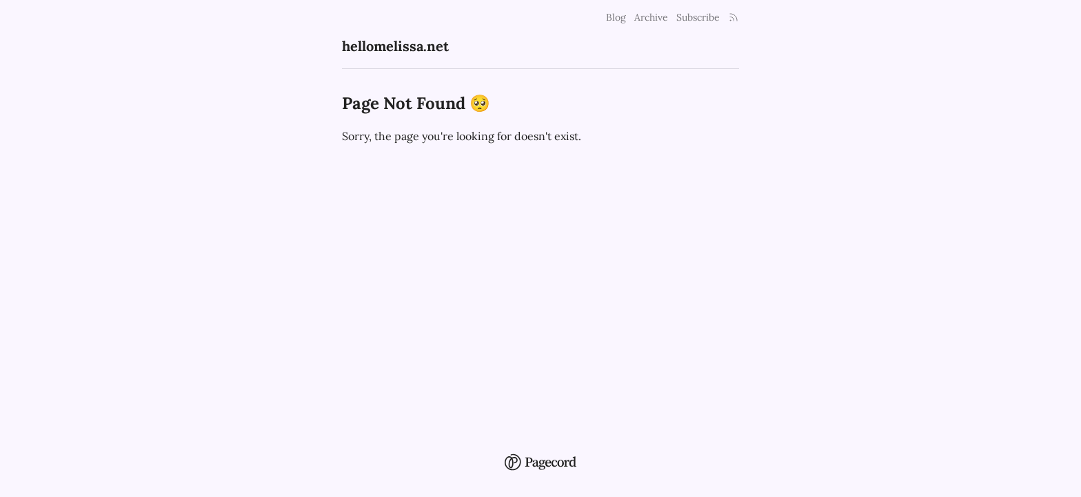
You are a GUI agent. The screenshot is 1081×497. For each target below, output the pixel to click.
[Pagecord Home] (540, 453)
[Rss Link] (733, 17)
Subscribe (698, 17)
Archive (651, 17)
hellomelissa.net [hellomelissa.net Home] (395, 46)
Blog (616, 17)
